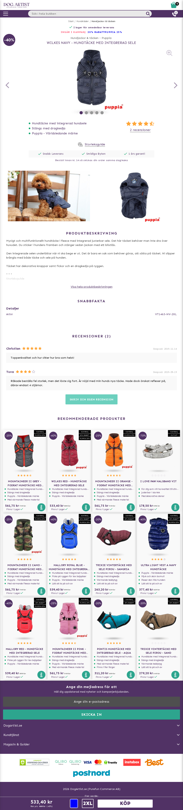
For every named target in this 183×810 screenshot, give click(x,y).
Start (71, 21)
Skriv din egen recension (91, 399)
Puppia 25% (113, 32)
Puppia (106, 38)
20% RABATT (96, 32)
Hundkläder (83, 21)
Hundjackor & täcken (104, 21)
